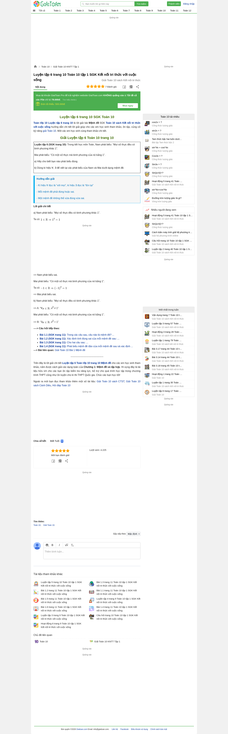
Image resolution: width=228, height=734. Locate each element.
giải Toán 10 (49, 131)
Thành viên (174, 3)
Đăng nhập (189, 3)
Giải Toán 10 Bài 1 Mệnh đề (70, 350)
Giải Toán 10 (49, 525)
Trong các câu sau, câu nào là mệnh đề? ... (77, 334)
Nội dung (40, 87)
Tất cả (42, 10)
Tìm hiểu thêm (69, 100)
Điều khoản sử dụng (139, 729)
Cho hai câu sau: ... (64, 342)
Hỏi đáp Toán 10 (61, 385)
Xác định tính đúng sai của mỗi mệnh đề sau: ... (79, 338)
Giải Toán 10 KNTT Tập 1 (66, 66)
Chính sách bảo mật (158, 729)
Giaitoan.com (35, 67)
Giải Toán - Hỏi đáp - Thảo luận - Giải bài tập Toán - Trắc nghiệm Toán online (52, 4)
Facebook (124, 729)
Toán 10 (45, 66)
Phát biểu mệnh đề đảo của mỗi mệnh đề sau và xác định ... (86, 346)
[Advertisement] (114, 40)
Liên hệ (115, 729)
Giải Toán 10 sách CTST (110, 381)
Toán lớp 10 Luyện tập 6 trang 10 (53, 123)
